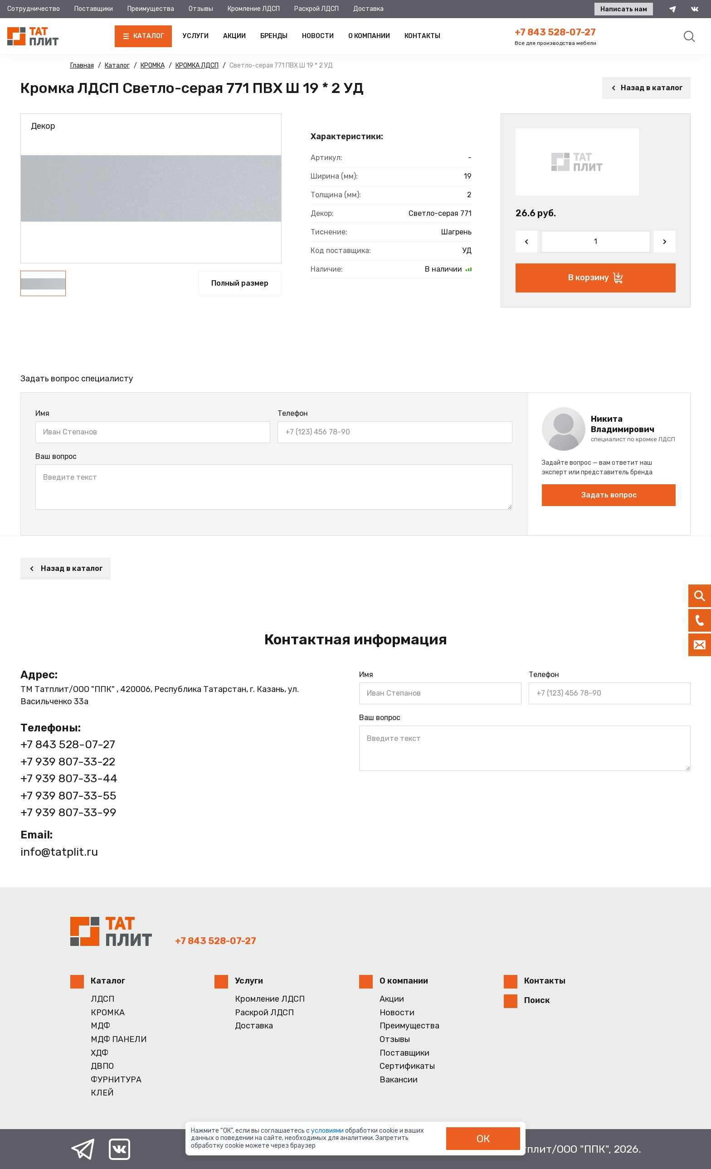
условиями (328, 1131)
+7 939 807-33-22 (67, 761)
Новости (318, 36)
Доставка (368, 9)
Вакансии (399, 1080)
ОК (483, 1138)
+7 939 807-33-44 (68, 778)
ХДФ (99, 1053)
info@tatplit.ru (59, 851)
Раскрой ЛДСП (316, 9)
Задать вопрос (609, 495)
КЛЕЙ (102, 1093)
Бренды (273, 36)
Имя (42, 413)
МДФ (100, 1026)
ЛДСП (102, 999)
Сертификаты (407, 1066)
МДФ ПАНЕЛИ (119, 1039)
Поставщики (93, 9)
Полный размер (239, 283)
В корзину (595, 278)
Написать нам (623, 9)
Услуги (196, 36)
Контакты (422, 36)
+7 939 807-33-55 (68, 795)
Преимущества (150, 9)
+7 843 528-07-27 (555, 32)
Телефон (293, 413)
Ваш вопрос (56, 456)
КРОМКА (108, 1013)
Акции (234, 36)
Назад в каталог (646, 87)
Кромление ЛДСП (254, 9)
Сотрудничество (33, 9)
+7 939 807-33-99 (68, 812)
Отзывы (201, 9)
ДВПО (102, 1066)
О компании (369, 36)
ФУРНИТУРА (116, 1080)
